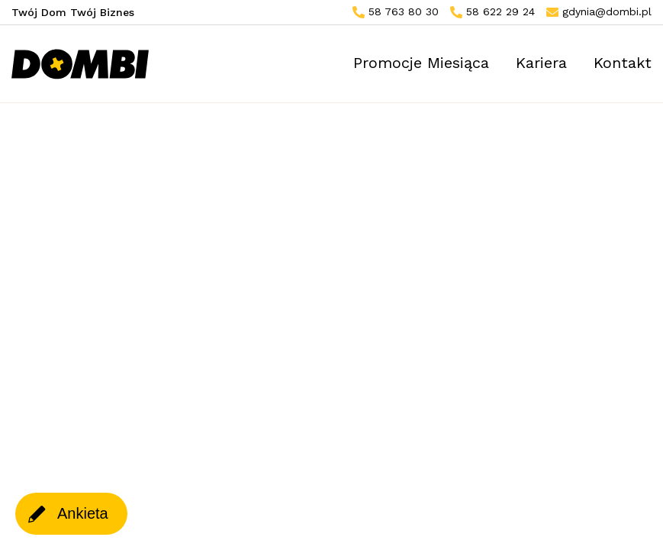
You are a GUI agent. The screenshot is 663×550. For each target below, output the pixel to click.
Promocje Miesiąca (421, 62)
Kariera (541, 62)
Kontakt (623, 62)
